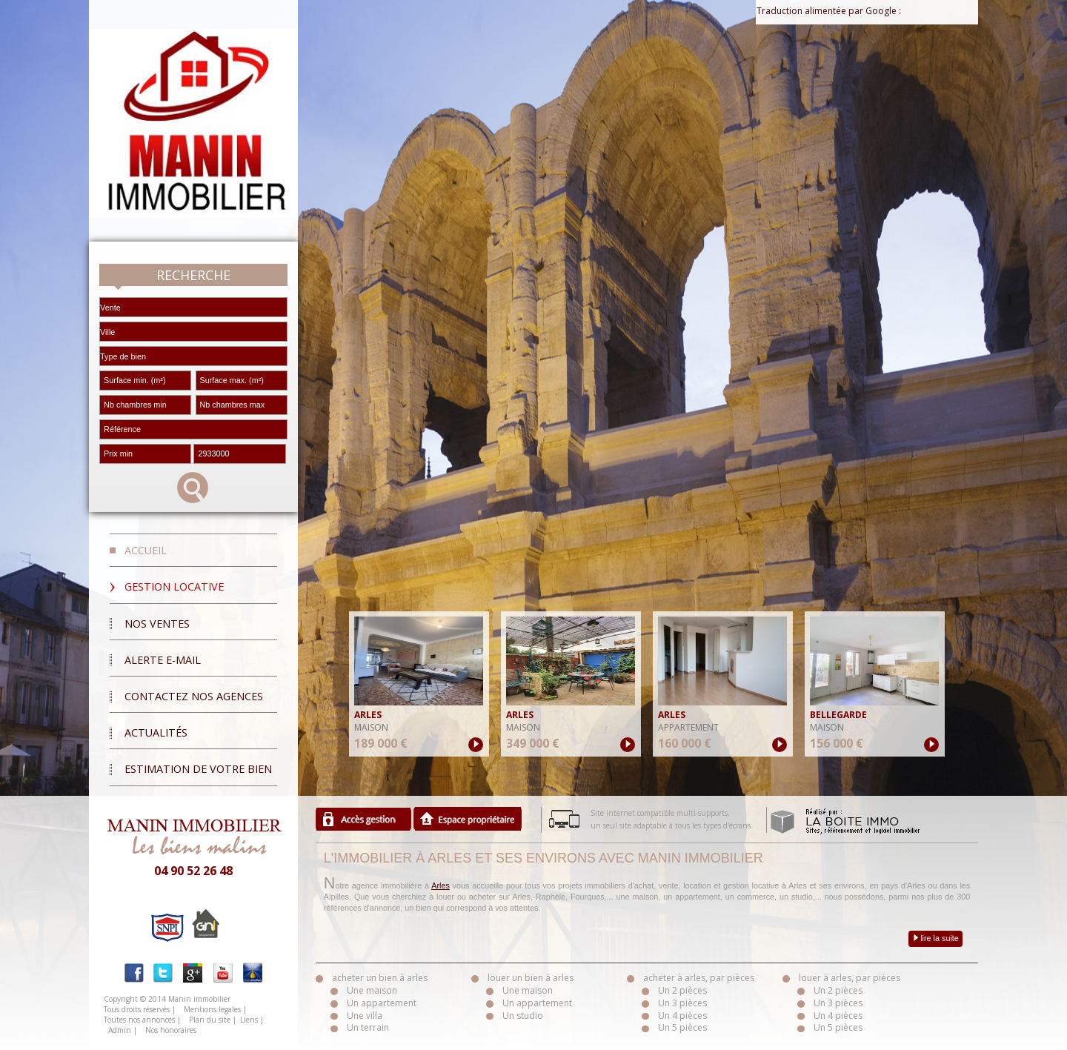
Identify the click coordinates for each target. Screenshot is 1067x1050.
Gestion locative (174, 586)
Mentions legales (212, 1009)
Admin (119, 1030)
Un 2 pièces (682, 990)
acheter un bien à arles (380, 977)
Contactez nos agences (193, 696)
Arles (440, 885)
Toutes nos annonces (139, 1019)
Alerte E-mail (162, 660)
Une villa (364, 1015)
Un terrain (368, 1027)
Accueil (145, 550)
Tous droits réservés (137, 1009)
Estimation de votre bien (198, 769)
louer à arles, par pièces (849, 977)
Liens (249, 1019)
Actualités (155, 732)
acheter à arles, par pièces (698, 977)
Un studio (522, 1015)
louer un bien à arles (531, 977)
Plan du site (209, 1019)
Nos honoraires (170, 1030)
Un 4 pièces (682, 1015)
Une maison (372, 990)
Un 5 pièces (682, 1027)
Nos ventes (157, 624)
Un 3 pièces (682, 1003)
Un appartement (381, 1003)
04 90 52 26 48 (193, 871)
